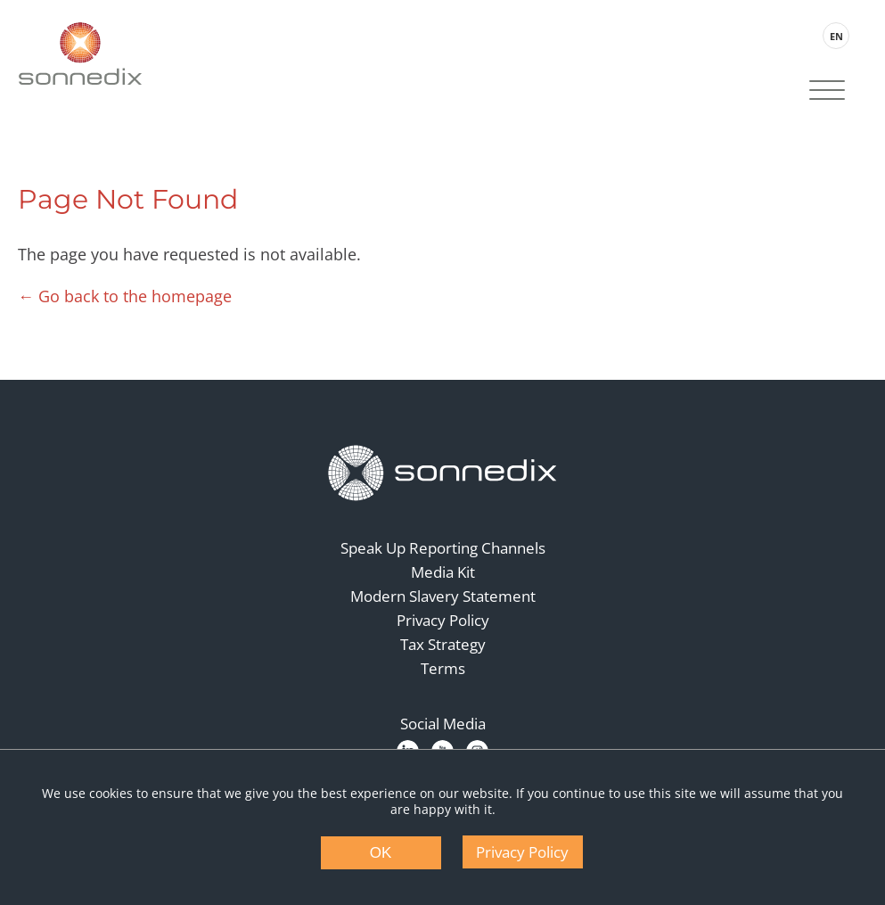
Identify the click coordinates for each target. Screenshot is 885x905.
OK (381, 852)
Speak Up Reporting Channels (442, 547)
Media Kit (443, 572)
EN (836, 36)
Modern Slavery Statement (443, 596)
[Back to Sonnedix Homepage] (80, 53)
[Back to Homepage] (443, 473)
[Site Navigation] (827, 91)
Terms (443, 668)
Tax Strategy (443, 644)
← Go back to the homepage (125, 296)
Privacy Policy (443, 620)
